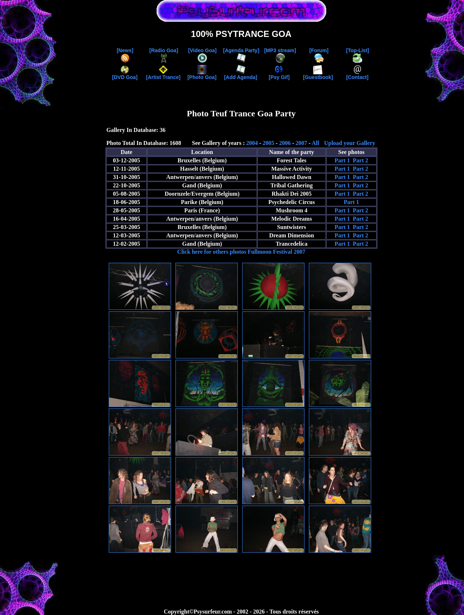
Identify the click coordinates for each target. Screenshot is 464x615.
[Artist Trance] (163, 75)
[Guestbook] (318, 75)
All (315, 143)
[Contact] (357, 75)
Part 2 (360, 160)
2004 (252, 143)
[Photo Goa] (201, 75)
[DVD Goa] (124, 75)
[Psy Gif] (279, 75)
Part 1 (342, 160)
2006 (285, 143)
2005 (268, 143)
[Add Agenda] (240, 75)
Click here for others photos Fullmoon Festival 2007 (241, 252)
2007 (301, 143)
